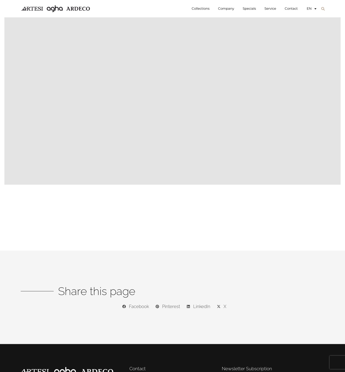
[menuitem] (312, 8)
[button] (323, 9)
